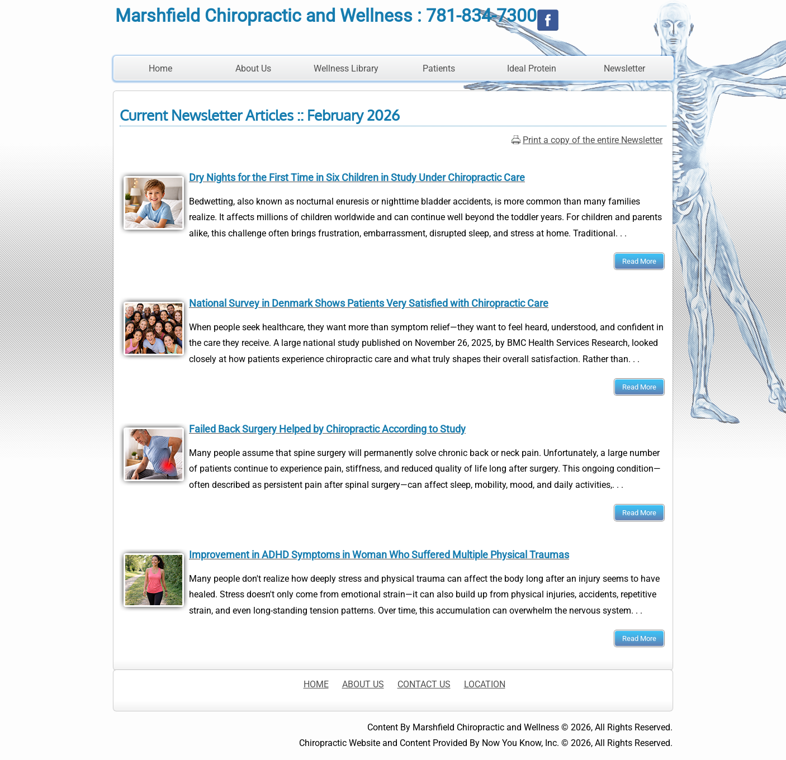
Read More (639, 261)
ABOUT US (363, 684)
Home (160, 68)
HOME (316, 684)
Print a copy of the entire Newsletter (592, 140)
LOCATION (484, 684)
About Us (253, 68)
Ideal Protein (531, 68)
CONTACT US (424, 684)
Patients (439, 68)
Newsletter (624, 68)
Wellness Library (346, 68)
